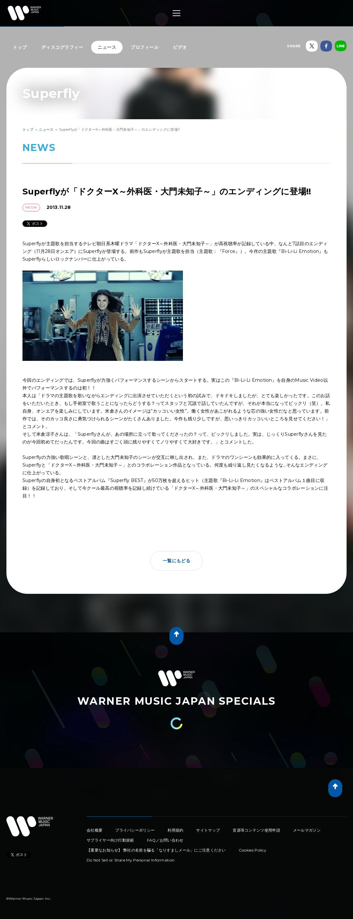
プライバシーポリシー (135, 830)
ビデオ (180, 47)
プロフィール (145, 47)
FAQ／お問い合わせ (165, 840)
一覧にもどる (176, 561)
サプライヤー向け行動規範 (110, 840)
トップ (20, 47)
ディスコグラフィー (62, 47)
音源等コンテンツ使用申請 (256, 830)
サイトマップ (208, 830)
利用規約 (175, 830)
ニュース (107, 47)
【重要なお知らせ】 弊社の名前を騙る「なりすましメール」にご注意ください (156, 850)
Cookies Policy (252, 850)
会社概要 (94, 830)
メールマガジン (307, 830)
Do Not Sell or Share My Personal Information (131, 860)
